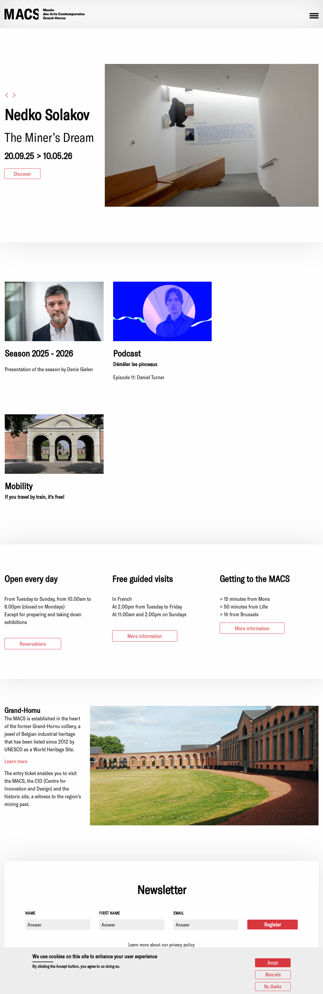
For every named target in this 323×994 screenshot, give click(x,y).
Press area (261, 894)
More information (145, 518)
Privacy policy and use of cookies (285, 929)
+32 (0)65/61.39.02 (100, 935)
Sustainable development (276, 908)
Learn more (16, 644)
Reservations (33, 526)
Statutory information (272, 922)
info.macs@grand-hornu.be (99, 911)
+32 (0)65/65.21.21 (99, 904)
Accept (272, 962)
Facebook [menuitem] (15, 934)
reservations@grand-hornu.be (101, 942)
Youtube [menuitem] (22, 934)
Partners (259, 901)
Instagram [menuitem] (7, 934)
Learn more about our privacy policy (161, 828)
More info (273, 974)
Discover (23, 173)
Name (30, 795)
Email (178, 795)
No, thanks (272, 986)
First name (109, 795)
